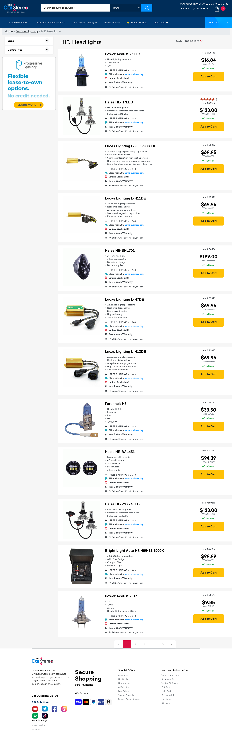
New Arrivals (124, 683)
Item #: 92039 (208, 145)
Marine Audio (112, 22)
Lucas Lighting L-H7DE (124, 299)
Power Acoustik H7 (121, 596)
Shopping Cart (169, 679)
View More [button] (161, 22)
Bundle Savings (137, 22)
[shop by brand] (125, 8)
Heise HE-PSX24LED (122, 504)
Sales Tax (36, 729)
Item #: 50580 (208, 450)
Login (201, 8)
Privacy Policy (38, 725)
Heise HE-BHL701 (120, 250)
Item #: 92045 (208, 350)
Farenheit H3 (115, 404)
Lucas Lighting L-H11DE (125, 198)
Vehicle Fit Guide (170, 683)
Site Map (166, 703)
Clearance (123, 675)
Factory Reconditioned (129, 699)
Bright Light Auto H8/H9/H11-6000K (134, 551)
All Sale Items (124, 687)
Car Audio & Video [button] (18, 22)
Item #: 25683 (208, 52)
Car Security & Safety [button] (84, 22)
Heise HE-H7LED (119, 102)
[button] (189, 41)
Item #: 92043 (208, 298)
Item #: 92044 (208, 197)
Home (9, 31)
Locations (166, 699)
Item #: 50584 (208, 249)
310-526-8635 (220, 3)
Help (184, 8)
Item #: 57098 (208, 549)
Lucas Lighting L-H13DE (125, 351)
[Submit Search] (146, 8)
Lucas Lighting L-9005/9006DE (130, 146)
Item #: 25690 (208, 595)
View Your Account (171, 675)
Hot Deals (123, 679)
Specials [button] (219, 22)
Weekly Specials (126, 695)
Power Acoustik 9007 (122, 54)
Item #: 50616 (208, 502)
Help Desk (166, 691)
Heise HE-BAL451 (120, 452)
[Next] (171, 644)
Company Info (168, 695)
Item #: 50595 (208, 103)
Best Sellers (123, 691)
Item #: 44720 (208, 402)
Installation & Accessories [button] (50, 22)
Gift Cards (166, 687)
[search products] (75, 8)
